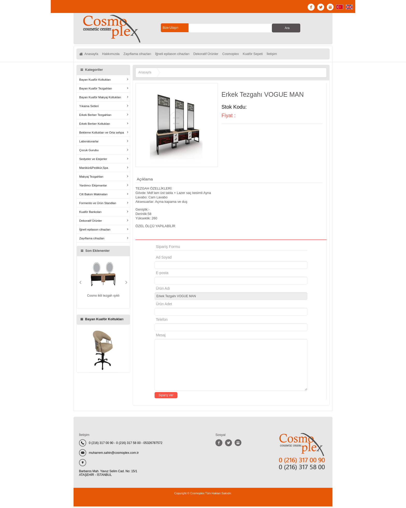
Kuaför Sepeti (274, 55)
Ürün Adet (164, 305)
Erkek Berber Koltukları (94, 125)
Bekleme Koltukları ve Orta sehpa (101, 134)
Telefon (162, 321)
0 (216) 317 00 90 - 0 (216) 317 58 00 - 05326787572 (125, 444)
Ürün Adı (163, 290)
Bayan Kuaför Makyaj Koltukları (100, 98)
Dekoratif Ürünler (221, 55)
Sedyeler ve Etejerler (93, 160)
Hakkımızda (114, 55)
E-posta (184, 274)
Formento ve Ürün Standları (97, 204)
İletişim (296, 55)
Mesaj (160, 337)
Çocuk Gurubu (89, 151)
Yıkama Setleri (89, 107)
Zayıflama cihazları (144, 55)
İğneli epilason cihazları (183, 55)
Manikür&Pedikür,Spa (93, 169)
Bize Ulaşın (170, 28)
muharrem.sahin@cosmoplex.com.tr (114, 454)
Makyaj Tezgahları (91, 178)
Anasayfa (91, 55)
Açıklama (145, 180)
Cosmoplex (249, 55)
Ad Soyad (164, 259)
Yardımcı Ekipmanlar (93, 187)
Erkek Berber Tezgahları (95, 116)
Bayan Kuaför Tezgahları (95, 90)
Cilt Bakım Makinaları (93, 195)
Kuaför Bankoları (90, 213)
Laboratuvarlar (89, 142)
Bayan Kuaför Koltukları (95, 81)
